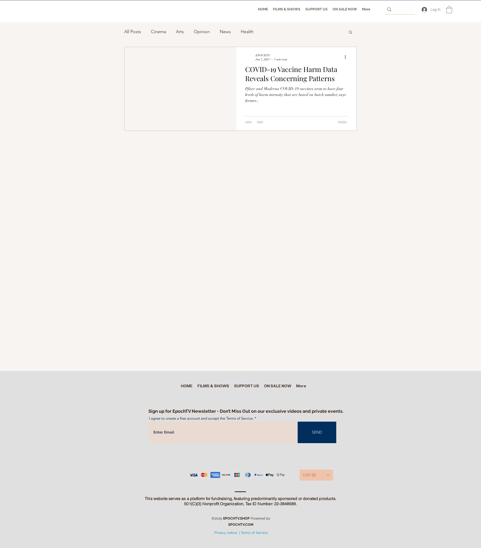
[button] (449, 9)
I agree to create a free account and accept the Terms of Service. (201, 418)
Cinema (158, 31)
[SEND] (317, 432)
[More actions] (347, 57)
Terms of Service (254, 533)
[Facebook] (247, 543)
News (225, 31)
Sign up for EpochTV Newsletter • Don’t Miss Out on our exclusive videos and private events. (245, 411)
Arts (180, 31)
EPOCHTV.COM (240, 524)
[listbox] (316, 475)
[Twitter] (232, 543)
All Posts (132, 31)
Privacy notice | (227, 533)
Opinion (202, 31)
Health (247, 31)
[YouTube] (240, 543)
